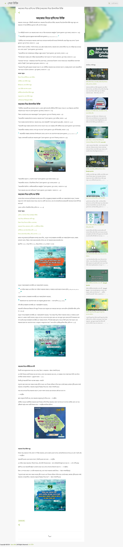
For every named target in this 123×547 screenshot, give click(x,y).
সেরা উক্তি (13, 3)
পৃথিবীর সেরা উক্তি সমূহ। (24, 81)
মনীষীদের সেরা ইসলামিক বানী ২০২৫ (27, 230)
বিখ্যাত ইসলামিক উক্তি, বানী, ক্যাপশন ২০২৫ (29, 234)
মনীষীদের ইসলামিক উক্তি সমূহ (25, 92)
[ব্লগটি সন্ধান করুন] (110, 3)
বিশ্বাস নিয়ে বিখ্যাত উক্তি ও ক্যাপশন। (27, 222)
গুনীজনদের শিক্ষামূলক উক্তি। (25, 100)
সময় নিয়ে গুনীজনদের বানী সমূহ (26, 218)
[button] (19, 13)
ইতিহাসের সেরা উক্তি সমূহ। (25, 85)
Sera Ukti (13, 544)
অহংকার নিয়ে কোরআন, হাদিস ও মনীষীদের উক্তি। (31, 226)
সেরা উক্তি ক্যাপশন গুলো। (25, 88)
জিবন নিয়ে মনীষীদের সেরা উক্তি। (26, 77)
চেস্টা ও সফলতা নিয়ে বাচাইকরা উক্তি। (28, 215)
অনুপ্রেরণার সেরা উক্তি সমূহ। (25, 96)
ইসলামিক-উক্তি (21, 520)
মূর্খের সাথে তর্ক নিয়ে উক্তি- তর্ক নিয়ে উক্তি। (95, 198)
